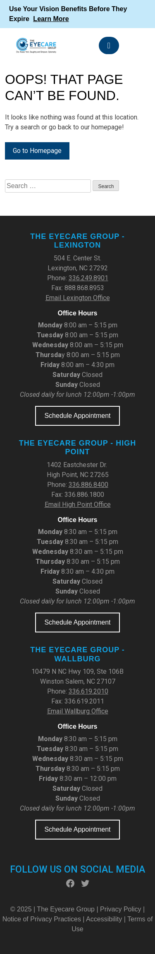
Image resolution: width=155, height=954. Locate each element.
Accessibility (104, 919)
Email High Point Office (78, 504)
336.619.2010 (88, 691)
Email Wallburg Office (77, 711)
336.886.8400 (88, 485)
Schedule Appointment (77, 415)
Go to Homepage (37, 151)
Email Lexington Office (77, 298)
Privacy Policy (121, 909)
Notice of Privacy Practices (41, 919)
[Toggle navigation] (109, 45)
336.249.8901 (88, 278)
